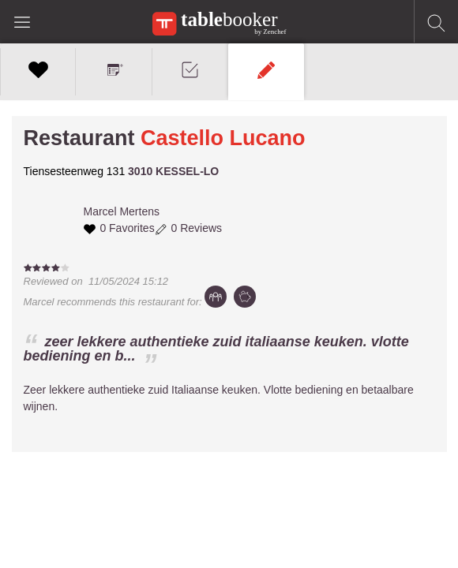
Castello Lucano (223, 138)
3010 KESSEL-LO (173, 171)
